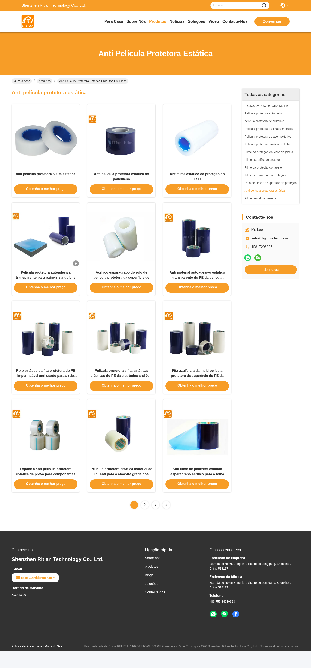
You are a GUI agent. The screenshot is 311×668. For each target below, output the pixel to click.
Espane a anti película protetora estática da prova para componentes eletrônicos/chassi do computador (45, 490)
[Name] (264, 5)
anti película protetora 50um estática (45, 177)
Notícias (177, 21)
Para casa (113, 21)
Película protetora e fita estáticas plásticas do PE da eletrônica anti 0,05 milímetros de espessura (122, 387)
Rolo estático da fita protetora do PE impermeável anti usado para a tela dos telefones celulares (45, 387)
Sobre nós (136, 21)
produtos (157, 21)
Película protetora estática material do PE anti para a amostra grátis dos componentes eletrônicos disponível (121, 490)
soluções (196, 21)
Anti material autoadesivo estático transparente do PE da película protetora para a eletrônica (197, 285)
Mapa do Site (53, 663)
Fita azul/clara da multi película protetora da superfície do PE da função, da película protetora (197, 387)
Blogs (149, 591)
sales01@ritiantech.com (269, 238)
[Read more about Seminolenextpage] (155, 521)
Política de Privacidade (27, 663)
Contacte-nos (234, 21)
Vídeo (213, 21)
